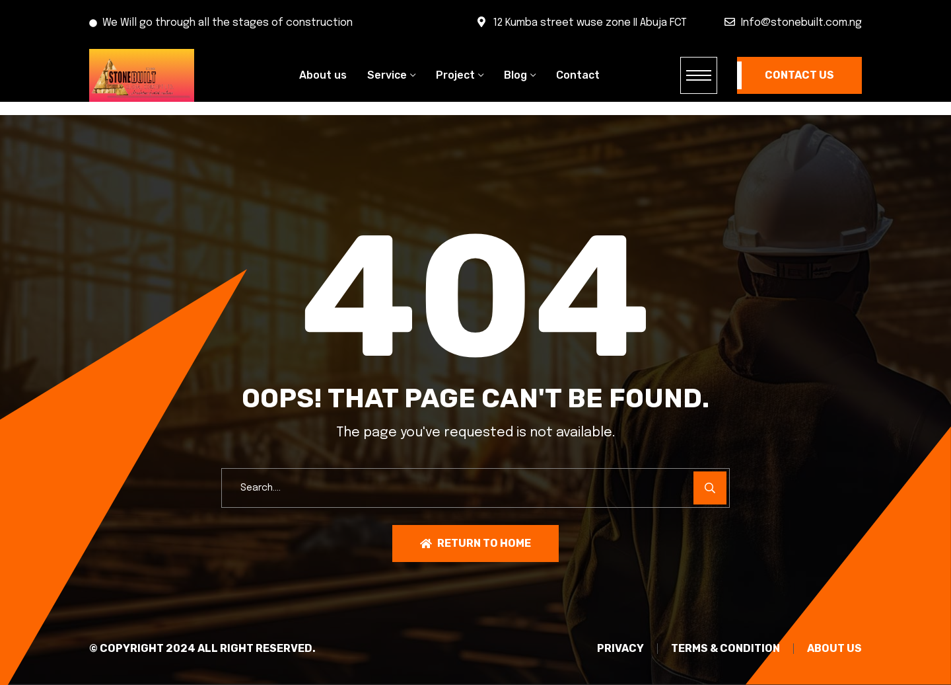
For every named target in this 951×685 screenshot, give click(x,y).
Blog (515, 75)
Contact (578, 75)
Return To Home (475, 543)
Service (387, 75)
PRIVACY (620, 648)
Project (455, 75)
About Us (834, 648)
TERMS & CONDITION (725, 648)
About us (323, 75)
